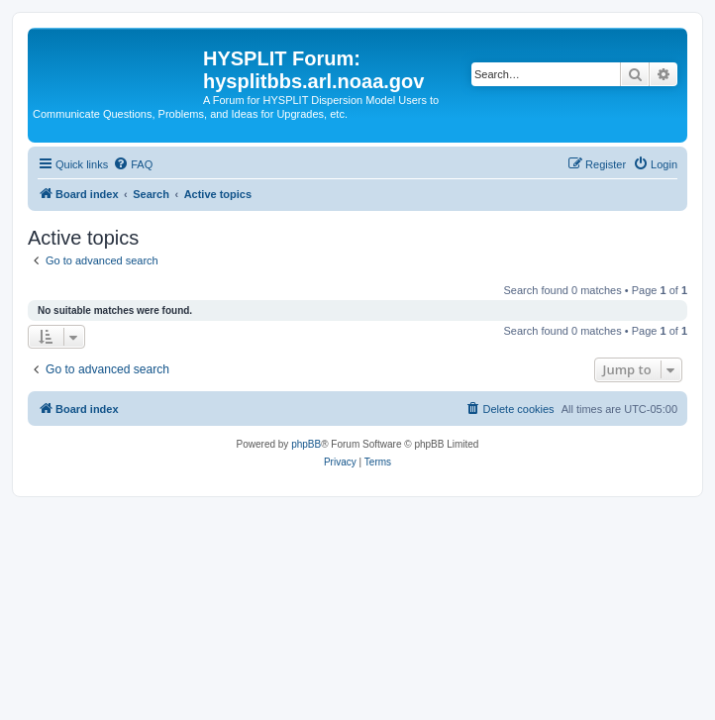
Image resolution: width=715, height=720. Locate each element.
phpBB (306, 444)
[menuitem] (133, 164)
